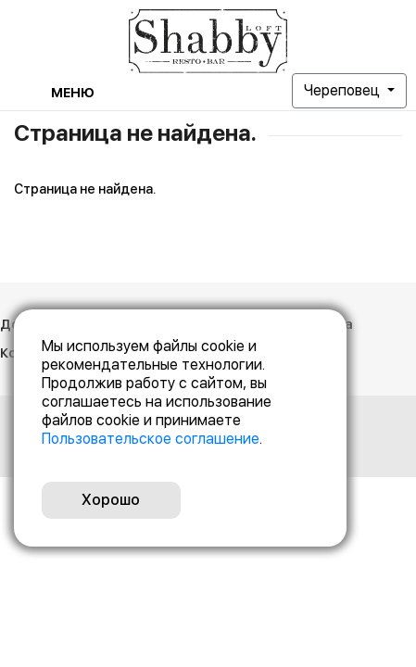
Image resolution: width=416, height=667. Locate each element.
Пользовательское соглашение (150, 438)
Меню (73, 92)
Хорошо (111, 500)
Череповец (344, 90)
